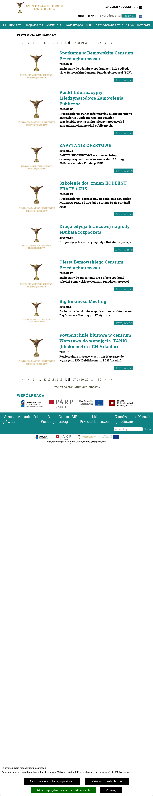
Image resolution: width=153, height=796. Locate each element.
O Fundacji (12, 25)
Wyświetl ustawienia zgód (107, 781)
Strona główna (8, 419)
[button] (0, 417)
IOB (89, 25)
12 (48, 43)
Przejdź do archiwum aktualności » (76, 387)
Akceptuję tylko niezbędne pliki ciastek (63, 790)
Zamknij (111, 790)
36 (99, 43)
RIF (74, 416)
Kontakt (143, 25)
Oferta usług (64, 419)
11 (45, 43)
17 (74, 43)
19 (82, 43)
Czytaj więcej (124, 80)
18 (78, 43)
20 (86, 43)
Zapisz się (129, 15)
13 (52, 43)
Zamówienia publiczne (114, 25)
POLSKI (126, 7)
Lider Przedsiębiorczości (96, 419)
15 (60, 43)
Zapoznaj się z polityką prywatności (52, 781)
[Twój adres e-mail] (110, 15)
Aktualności (28, 416)
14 (56, 43)
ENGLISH (112, 7)
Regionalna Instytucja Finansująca (53, 25)
